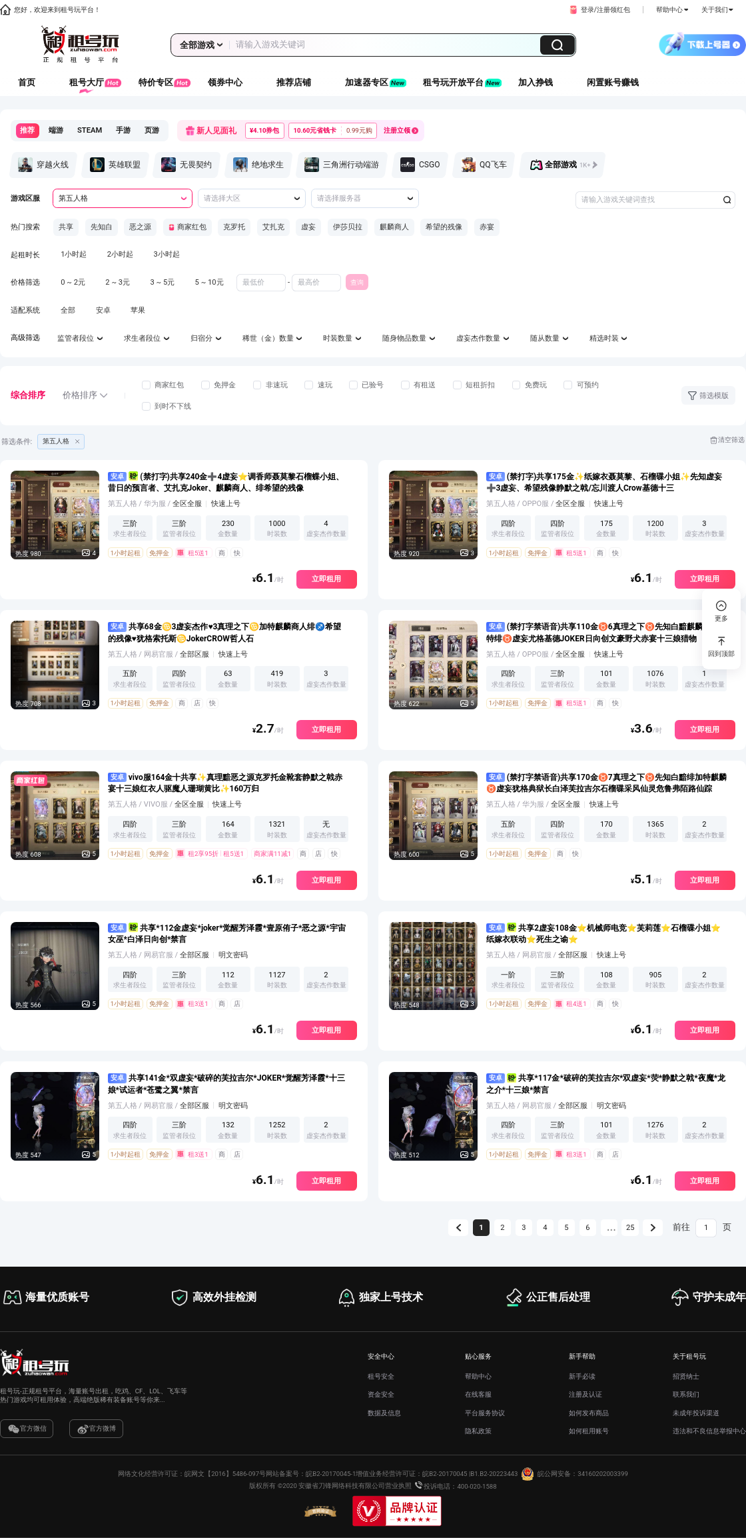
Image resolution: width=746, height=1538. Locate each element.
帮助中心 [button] (672, 9)
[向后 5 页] (609, 1228)
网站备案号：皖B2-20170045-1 (311, 1474)
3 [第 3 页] (524, 1227)
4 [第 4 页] (545, 1227)
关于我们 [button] (717, 9)
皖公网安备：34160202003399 (573, 1474)
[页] (706, 1228)
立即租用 (326, 579)
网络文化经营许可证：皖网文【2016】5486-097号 (192, 1474)
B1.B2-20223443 (494, 1474)
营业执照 (398, 1486)
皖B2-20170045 (444, 1474)
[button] (598, 10)
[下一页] (653, 1228)
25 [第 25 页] (630, 1227)
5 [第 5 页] (566, 1227)
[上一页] (458, 1228)
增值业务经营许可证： (389, 1474)
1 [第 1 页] (481, 1227)
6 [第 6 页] (587, 1227)
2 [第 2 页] (502, 1227)
